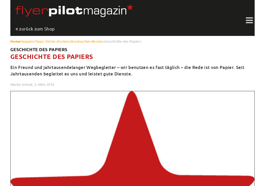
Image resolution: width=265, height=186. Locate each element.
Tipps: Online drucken (52, 41)
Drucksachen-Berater (87, 41)
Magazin (26, 41)
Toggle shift (249, 21)
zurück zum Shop (37, 29)
